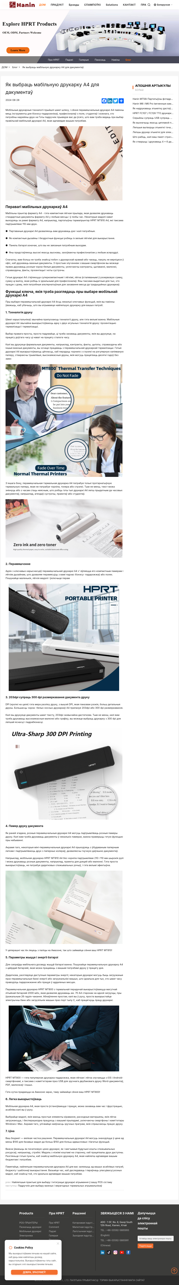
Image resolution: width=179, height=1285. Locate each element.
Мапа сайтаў (136, 1280)
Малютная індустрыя (84, 1227)
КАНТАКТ (129, 4)
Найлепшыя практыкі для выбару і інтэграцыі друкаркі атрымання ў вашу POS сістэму (62, 1182)
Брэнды (74, 4)
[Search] (149, 4)
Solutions (112, 4)
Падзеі (69, 59)
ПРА (143, 4)
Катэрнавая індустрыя (84, 1222)
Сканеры (24, 1239)
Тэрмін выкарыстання (114, 1280)
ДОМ (42, 4)
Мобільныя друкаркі (30, 1231)
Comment (54, 1227)
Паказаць (100, 59)
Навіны (115, 59)
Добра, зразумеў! (34, 1273)
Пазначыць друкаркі (30, 1227)
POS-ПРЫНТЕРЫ (28, 1222)
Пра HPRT (54, 59)
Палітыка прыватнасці (84, 1280)
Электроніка (26, 1235)
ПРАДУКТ (57, 4)
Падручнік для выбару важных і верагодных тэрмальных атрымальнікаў (60, 1185)
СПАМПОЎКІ (92, 4)
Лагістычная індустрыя (84, 1231)
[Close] (58, 1244)
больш (139, 90)
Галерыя (84, 59)
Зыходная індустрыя (84, 1235)
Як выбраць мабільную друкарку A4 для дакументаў (53, 67)
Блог (128, 59)
